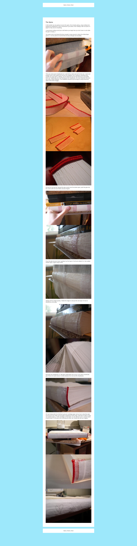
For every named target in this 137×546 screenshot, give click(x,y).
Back (65, 5)
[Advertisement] (68, 13)
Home (68, 5)
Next (72, 5)
